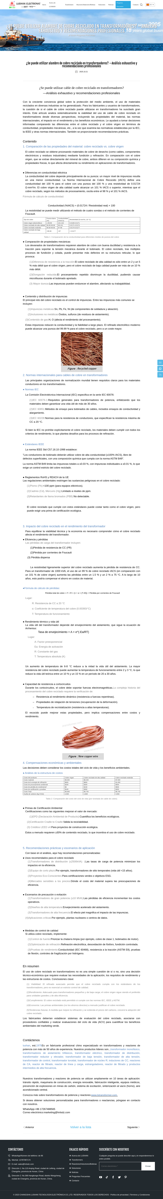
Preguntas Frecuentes (120, 4)
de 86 (40, 1156)
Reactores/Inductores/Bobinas (86, 5)
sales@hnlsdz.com (26, 1164)
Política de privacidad (119, 1195)
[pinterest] (125, 1177)
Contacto (135, 5)
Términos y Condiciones (140, 1195)
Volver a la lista (80, 1127)
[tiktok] (106, 1177)
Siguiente (133, 1127)
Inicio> (73, 35)
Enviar (148, 1166)
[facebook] (113, 1177)
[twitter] (119, 1177)
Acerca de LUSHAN (52, 4)
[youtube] (100, 1177)
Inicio (44, 5)
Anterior (28, 1127)
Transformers (69, 5)
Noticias (111, 5)
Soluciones (101, 5)
